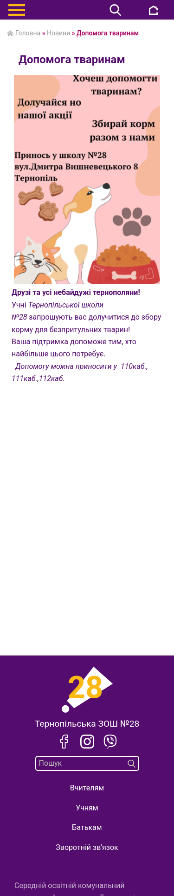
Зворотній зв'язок (87, 847)
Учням (87, 807)
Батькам (87, 827)
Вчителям (87, 787)
